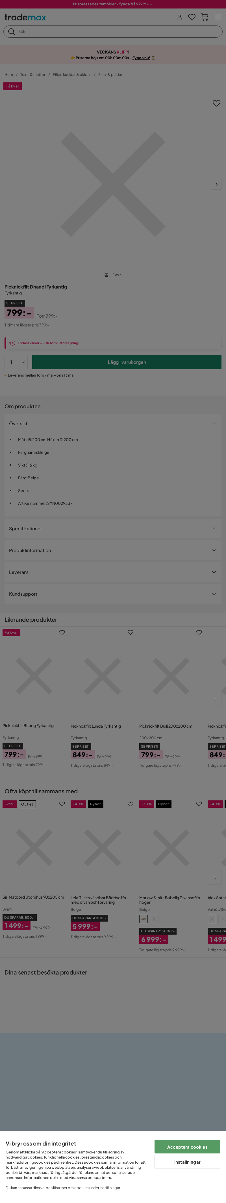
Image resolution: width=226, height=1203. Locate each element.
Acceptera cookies (187, 1146)
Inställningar (187, 1161)
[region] (113, 1167)
